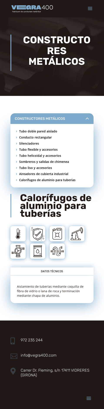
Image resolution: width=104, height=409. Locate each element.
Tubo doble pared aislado (38, 131)
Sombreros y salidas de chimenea (44, 162)
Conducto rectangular (35, 137)
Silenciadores (29, 143)
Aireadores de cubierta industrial (43, 174)
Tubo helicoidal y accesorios (40, 156)
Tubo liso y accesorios (35, 168)
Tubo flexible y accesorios (38, 149)
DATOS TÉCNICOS (52, 271)
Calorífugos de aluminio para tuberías (47, 180)
